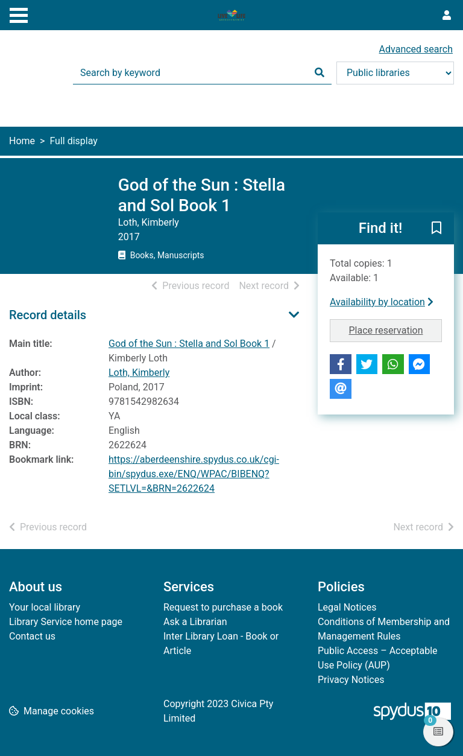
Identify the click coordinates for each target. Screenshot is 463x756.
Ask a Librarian (195, 621)
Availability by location (381, 302)
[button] (436, 229)
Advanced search (416, 49)
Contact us (32, 636)
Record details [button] (47, 315)
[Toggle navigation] (19, 14)
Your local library (44, 607)
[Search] (319, 73)
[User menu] (446, 16)
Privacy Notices (351, 679)
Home (22, 141)
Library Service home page (65, 621)
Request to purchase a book (223, 607)
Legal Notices (347, 607)
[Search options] (395, 73)
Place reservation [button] (396, 329)
